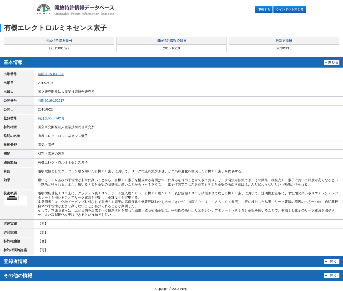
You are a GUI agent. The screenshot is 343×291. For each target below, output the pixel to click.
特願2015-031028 (51, 74)
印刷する (264, 9)
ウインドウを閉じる (290, 9)
